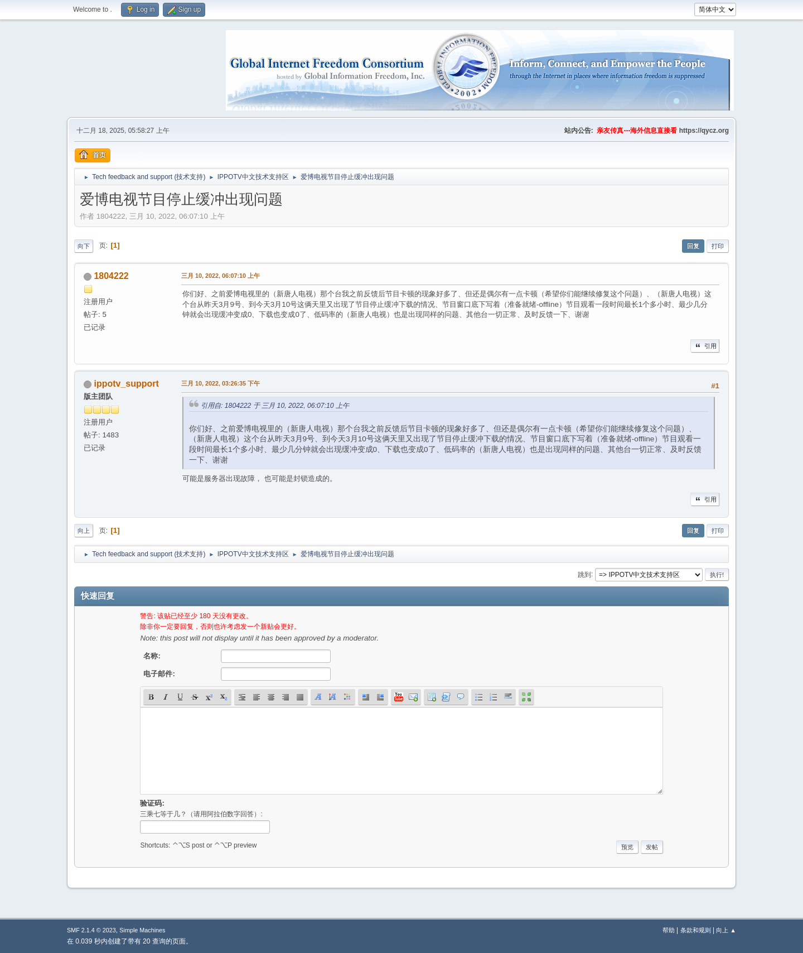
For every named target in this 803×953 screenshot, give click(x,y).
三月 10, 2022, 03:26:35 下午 (220, 383)
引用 (705, 346)
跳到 (584, 574)
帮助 (668, 930)
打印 (718, 246)
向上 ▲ (726, 930)
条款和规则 (695, 930)
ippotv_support (126, 383)
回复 (693, 246)
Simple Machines (142, 930)
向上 (84, 530)
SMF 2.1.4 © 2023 (91, 930)
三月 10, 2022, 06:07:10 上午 (220, 275)
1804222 (111, 276)
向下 (84, 246)
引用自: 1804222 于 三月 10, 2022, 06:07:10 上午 (275, 406)
